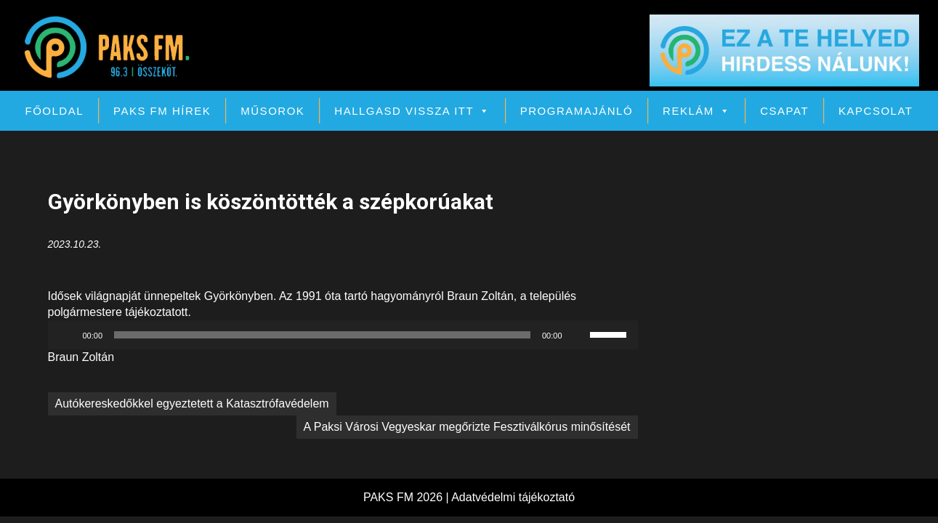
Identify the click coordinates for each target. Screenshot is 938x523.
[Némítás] (578, 335)
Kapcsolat (875, 111)
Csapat (784, 111)
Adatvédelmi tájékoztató (513, 497)
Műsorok (272, 111)
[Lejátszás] (67, 335)
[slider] (322, 334)
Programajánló (576, 111)
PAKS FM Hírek (162, 111)
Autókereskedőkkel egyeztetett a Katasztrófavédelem (192, 403)
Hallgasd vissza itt (412, 111)
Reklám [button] (696, 111)
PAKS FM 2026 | (407, 497)
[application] (343, 334)
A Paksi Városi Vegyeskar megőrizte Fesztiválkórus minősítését (467, 427)
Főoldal (54, 111)
